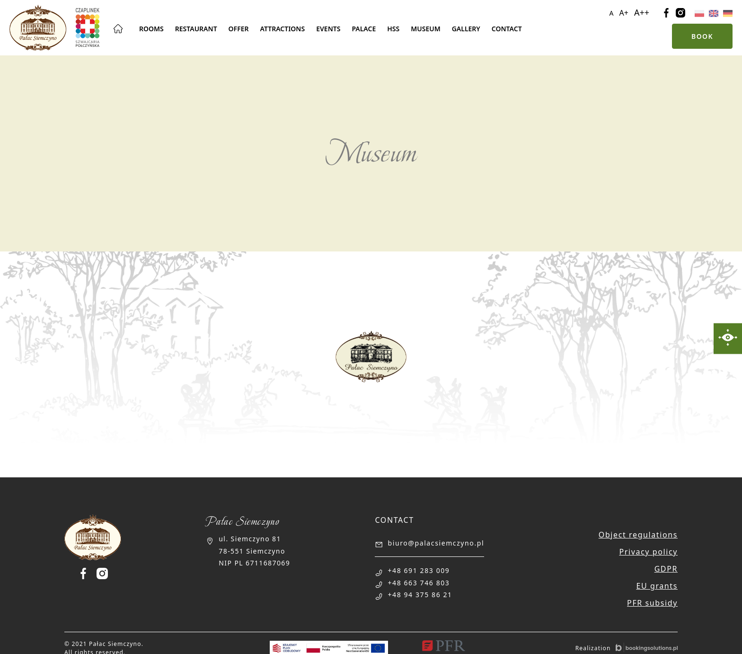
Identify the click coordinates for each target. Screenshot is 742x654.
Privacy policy (648, 551)
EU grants (657, 586)
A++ (641, 12)
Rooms (151, 28)
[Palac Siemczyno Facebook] (87, 573)
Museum (425, 28)
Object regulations (638, 534)
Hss (393, 28)
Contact (507, 28)
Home (118, 29)
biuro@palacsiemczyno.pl (436, 542)
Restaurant (196, 28)
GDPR (666, 569)
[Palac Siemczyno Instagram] (102, 573)
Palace (364, 28)
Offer (239, 28)
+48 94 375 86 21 (420, 594)
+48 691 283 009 (419, 570)
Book (702, 36)
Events (328, 28)
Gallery (466, 28)
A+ (623, 13)
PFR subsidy (652, 603)
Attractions (282, 28)
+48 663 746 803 (419, 582)
